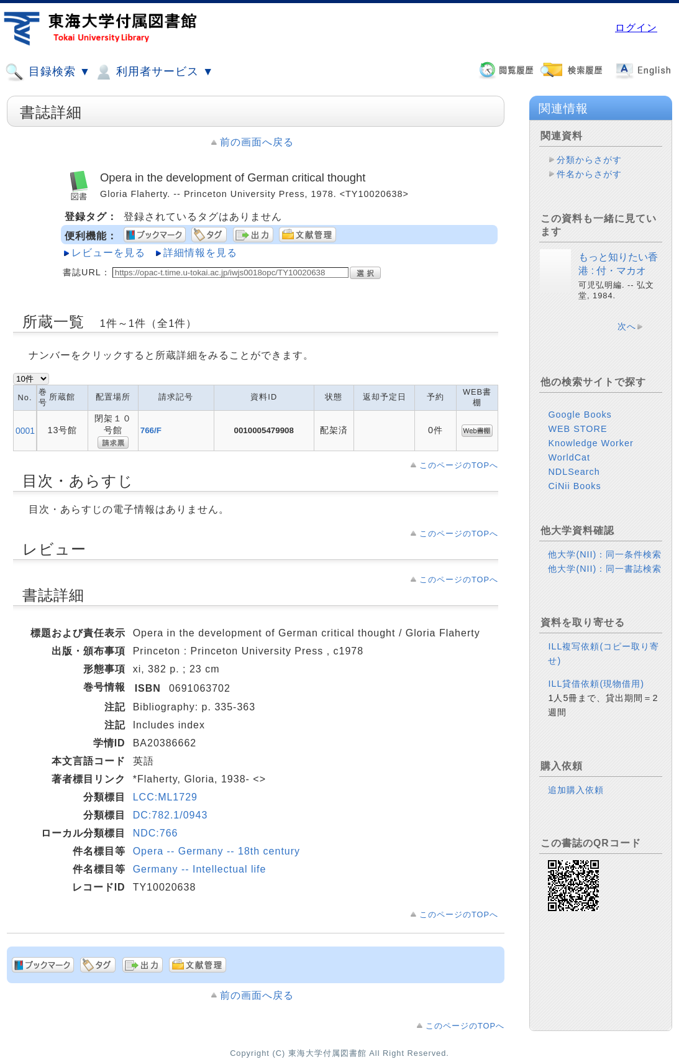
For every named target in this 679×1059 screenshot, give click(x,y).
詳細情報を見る (200, 252)
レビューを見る (108, 252)
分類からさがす (589, 160)
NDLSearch (573, 472)
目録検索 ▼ (48, 72)
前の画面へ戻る (257, 142)
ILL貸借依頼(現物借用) (596, 684)
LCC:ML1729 (165, 797)
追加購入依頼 (576, 790)
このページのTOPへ (458, 465)
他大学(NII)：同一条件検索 (605, 554)
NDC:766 (155, 833)
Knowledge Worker (590, 443)
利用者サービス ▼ (154, 72)
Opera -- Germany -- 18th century (216, 851)
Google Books (579, 414)
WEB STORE (577, 429)
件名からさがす (589, 174)
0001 (25, 431)
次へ (626, 326)
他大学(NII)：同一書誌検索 (605, 569)
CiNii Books (574, 486)
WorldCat (569, 457)
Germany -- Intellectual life (200, 869)
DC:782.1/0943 (170, 815)
